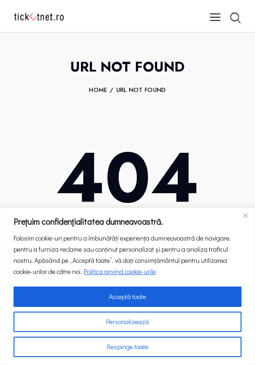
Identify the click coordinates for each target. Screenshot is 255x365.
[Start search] (235, 18)
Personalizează (127, 321)
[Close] (245, 215)
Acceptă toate (127, 296)
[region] (127, 286)
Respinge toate (127, 346)
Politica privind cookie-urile (120, 271)
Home (98, 90)
